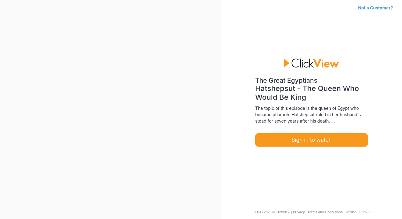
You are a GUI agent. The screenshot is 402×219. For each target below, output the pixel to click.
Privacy (299, 212)
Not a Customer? (375, 7)
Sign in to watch (311, 140)
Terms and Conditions (325, 212)
